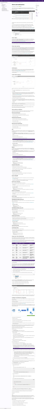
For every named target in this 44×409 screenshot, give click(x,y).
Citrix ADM (13, 178)
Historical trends (3, 7)
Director (22, 2)
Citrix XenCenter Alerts (25, 261)
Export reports (24, 303)
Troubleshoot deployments (4, 8)
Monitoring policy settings (30, 159)
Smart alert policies (37, 10)
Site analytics (3, 5)
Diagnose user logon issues (15, 220)
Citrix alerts (36, 8)
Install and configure (4, 4)
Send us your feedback (37, 15)
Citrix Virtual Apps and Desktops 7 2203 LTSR (17, 2)
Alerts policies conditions (27, 53)
